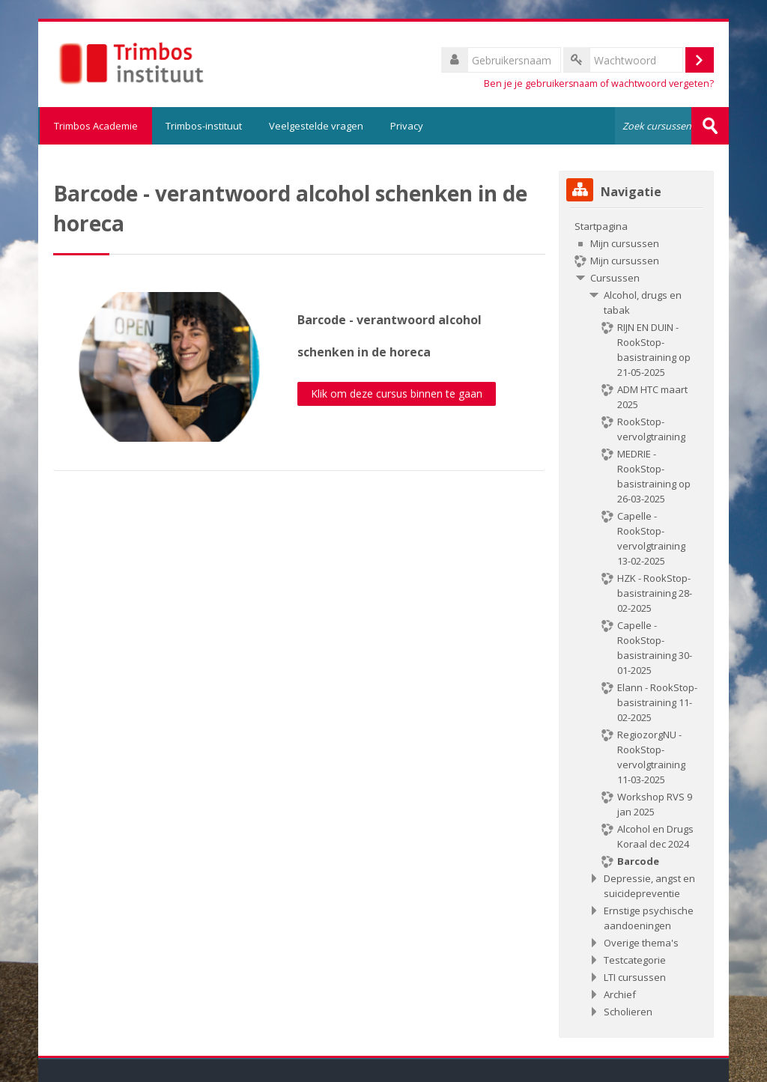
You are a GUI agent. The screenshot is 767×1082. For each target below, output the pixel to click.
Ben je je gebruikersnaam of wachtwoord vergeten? (599, 83)
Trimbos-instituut (204, 126)
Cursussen (615, 278)
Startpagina (601, 226)
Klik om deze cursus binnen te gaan (396, 393)
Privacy (406, 126)
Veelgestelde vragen (316, 126)
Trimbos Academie (95, 126)
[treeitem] (636, 619)
